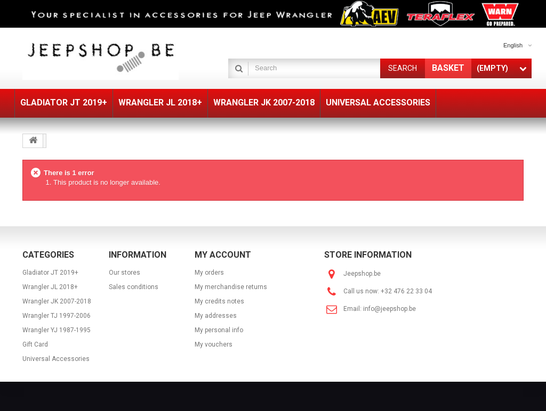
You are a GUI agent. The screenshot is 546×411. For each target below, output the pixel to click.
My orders (209, 272)
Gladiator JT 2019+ (50, 272)
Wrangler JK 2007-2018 (56, 301)
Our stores (124, 272)
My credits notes (219, 301)
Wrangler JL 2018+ (50, 287)
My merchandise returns (231, 287)
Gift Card (35, 344)
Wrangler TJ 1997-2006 (56, 315)
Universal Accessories (56, 359)
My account (223, 255)
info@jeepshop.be (389, 309)
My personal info (219, 330)
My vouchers (213, 344)
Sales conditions (133, 287)
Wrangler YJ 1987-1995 (56, 330)
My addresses (216, 315)
